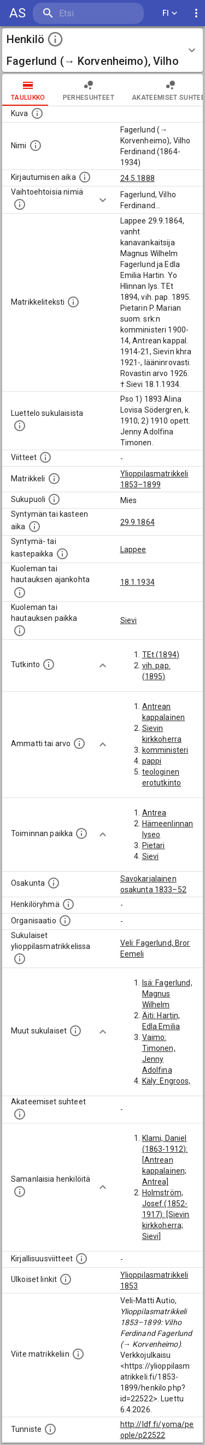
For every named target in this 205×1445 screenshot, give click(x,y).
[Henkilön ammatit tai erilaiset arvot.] (79, 743)
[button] (102, 50)
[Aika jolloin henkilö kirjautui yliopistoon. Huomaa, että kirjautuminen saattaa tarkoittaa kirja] (84, 177)
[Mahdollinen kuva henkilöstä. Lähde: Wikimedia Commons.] (37, 113)
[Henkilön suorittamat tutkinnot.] (48, 664)
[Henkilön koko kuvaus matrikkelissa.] (73, 302)
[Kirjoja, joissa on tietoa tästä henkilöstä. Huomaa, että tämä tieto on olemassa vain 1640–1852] (81, 1258)
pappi (152, 761)
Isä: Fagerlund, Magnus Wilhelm (167, 993)
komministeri (165, 750)
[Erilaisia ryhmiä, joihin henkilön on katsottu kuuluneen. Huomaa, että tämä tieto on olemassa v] (68, 904)
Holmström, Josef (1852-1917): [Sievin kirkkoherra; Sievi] (166, 1214)
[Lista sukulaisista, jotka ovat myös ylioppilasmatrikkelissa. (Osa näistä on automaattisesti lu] (19, 959)
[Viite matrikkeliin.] (78, 1354)
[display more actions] (196, 13)
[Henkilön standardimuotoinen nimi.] (35, 145)
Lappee (133, 549)
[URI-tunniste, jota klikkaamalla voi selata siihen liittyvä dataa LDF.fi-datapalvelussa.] (50, 1429)
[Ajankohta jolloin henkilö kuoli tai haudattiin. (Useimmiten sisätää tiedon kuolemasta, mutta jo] (19, 592)
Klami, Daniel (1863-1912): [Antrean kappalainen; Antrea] (165, 1160)
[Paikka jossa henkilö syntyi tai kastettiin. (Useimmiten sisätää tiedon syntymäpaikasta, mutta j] (62, 554)
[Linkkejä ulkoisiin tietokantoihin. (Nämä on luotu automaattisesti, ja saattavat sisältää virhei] (65, 1279)
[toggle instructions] (55, 39)
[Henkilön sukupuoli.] (54, 499)
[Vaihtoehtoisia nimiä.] (19, 204)
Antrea (154, 812)
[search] (88, 13)
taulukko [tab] (28, 90)
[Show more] (103, 200)
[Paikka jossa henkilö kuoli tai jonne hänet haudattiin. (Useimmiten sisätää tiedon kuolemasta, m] (19, 630)
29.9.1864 (137, 522)
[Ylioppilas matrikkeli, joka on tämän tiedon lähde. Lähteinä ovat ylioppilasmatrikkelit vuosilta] (54, 478)
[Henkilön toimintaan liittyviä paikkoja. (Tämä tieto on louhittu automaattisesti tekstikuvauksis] (81, 833)
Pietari (153, 845)
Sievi (128, 620)
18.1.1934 (137, 582)
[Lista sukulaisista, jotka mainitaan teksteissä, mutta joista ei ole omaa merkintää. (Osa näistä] (75, 1030)
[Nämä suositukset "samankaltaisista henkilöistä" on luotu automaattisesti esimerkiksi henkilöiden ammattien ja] (19, 1191)
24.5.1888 (137, 178)
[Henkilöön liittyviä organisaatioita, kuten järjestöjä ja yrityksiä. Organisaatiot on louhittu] (65, 920)
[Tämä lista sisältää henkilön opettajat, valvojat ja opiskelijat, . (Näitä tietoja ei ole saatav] (19, 1114)
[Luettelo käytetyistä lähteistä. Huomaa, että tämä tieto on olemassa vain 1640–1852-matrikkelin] (45, 457)
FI (170, 13)
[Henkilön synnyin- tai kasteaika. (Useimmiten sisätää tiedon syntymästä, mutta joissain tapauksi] (34, 526)
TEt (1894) (161, 654)
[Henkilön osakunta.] (53, 883)
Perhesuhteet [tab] (88, 90)
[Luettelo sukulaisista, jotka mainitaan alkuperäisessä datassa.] (19, 425)
